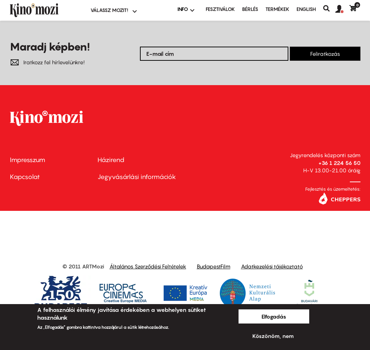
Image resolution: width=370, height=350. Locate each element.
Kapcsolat (25, 176)
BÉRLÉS (250, 9)
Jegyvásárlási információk (137, 176)
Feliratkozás (325, 54)
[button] (342, 9)
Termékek (277, 9)
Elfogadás (274, 316)
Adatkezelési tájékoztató (272, 266)
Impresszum (27, 160)
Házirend (111, 160)
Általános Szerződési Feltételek (148, 266)
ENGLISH (306, 9)
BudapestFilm (213, 266)
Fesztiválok (220, 9)
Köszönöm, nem (273, 336)
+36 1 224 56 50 (339, 163)
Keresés (329, 8)
